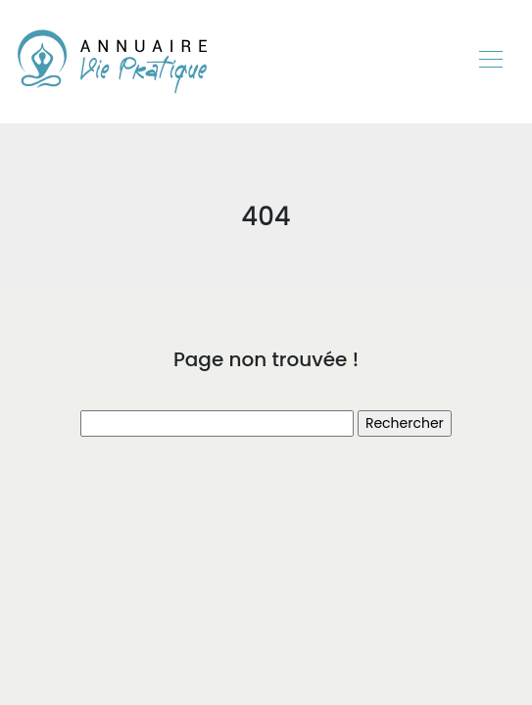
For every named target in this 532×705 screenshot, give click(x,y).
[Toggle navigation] (489, 61)
